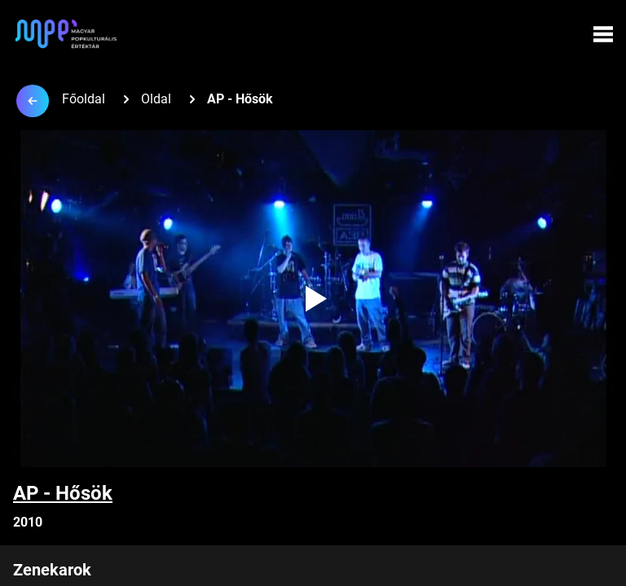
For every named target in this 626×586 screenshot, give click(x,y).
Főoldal (83, 99)
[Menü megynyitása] (603, 34)
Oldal (156, 99)
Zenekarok (52, 569)
